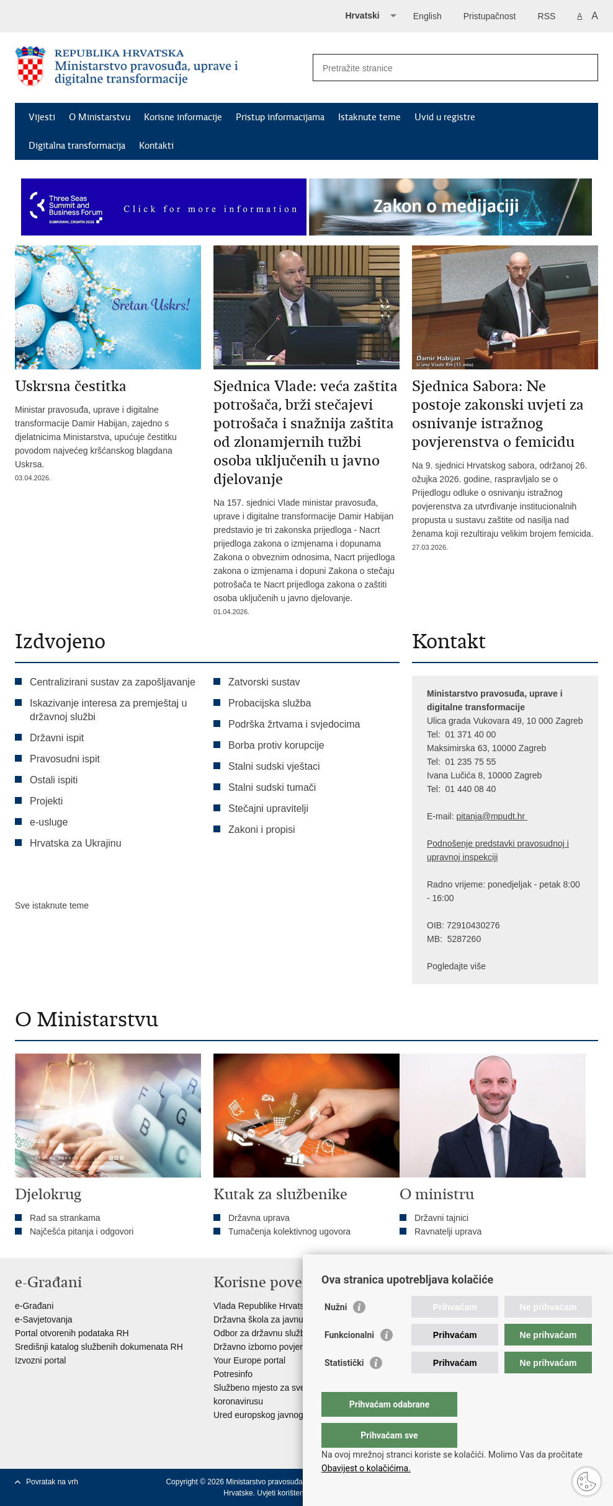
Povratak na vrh (52, 1481)
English (427, 16)
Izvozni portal (40, 1360)
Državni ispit (57, 738)
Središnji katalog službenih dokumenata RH (99, 1347)
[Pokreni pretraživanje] (583, 67)
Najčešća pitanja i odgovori (81, 1231)
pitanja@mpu (482, 816)
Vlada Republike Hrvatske (263, 1306)
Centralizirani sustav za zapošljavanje (112, 682)
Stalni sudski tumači (272, 787)
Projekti (46, 801)
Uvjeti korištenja (283, 1493)
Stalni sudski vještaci (275, 766)
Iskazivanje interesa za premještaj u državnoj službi (108, 710)
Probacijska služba (269, 703)
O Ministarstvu (99, 117)
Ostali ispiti (54, 780)
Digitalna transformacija (77, 145)
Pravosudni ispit (65, 759)
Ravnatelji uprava (447, 1231)
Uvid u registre (444, 117)
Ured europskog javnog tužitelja (274, 1415)
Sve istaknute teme (52, 905)
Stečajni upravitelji (268, 808)
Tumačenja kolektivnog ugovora (289, 1231)
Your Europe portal (249, 1360)
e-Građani (34, 1306)
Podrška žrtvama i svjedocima (294, 724)
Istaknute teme (369, 117)
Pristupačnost (489, 16)
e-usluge (49, 822)
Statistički (344, 1388)
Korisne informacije (183, 117)
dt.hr (516, 816)
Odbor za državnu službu (261, 1333)
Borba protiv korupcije (276, 745)
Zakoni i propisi (261, 829)
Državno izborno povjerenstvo (270, 1347)
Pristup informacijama (280, 117)
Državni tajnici (441, 1218)
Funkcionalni (349, 1360)
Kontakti (156, 145)
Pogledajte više (456, 966)
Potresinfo (233, 1374)
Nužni (335, 1332)
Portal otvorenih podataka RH (72, 1333)
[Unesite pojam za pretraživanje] (442, 68)
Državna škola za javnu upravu (272, 1319)
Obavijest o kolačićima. (366, 1468)
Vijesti (42, 117)
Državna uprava (259, 1218)
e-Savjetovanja (44, 1319)
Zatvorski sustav (264, 682)
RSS (547, 16)
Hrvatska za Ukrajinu (76, 843)
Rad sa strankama (65, 1218)
